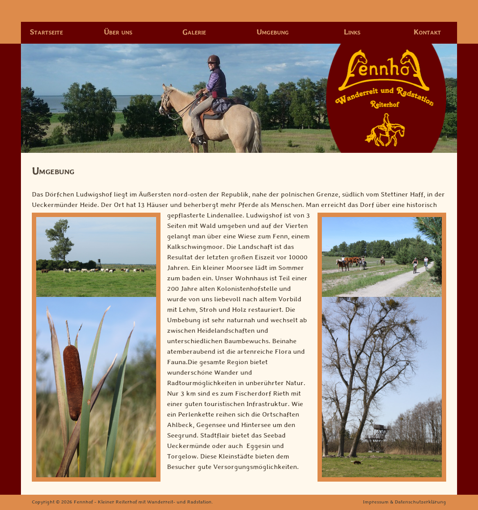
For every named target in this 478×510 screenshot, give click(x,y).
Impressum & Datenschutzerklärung (404, 502)
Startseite (46, 32)
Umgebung (272, 32)
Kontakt (427, 32)
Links (352, 32)
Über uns (118, 32)
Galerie (194, 32)
